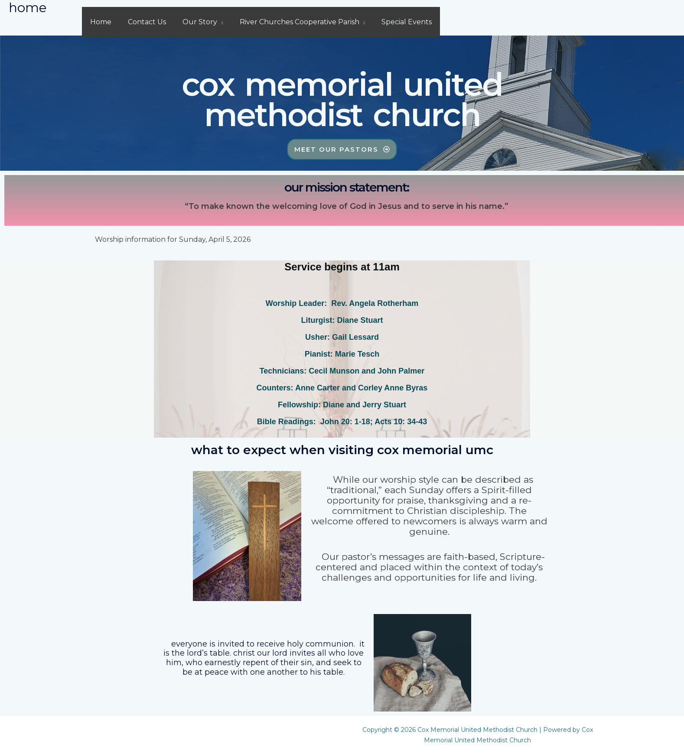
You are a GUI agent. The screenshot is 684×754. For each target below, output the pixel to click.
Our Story (193, 22)
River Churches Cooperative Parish (290, 22)
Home (99, 22)
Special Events (395, 22)
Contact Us (143, 22)
